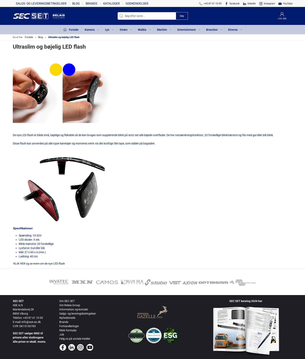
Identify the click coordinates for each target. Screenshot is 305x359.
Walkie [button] (144, 29)
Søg (182, 16)
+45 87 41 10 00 (33, 317)
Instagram (269, 3)
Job (61, 334)
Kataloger (111, 3)
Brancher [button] (214, 29)
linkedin (251, 3)
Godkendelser (137, 3)
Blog (76, 3)
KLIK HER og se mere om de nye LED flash (39, 263)
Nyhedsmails (67, 317)
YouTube (287, 3)
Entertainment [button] (189, 29)
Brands (91, 3)
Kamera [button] (92, 29)
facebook (234, 3)
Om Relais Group (69, 305)
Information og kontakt (73, 309)
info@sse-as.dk (31, 322)
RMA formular (68, 330)
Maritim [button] (164, 29)
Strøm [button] (126, 29)
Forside (29, 37)
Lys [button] (109, 29)
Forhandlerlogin (69, 326)
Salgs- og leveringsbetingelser (41, 3)
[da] (33, 16)
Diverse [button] (235, 29)
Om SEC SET (67, 301)
